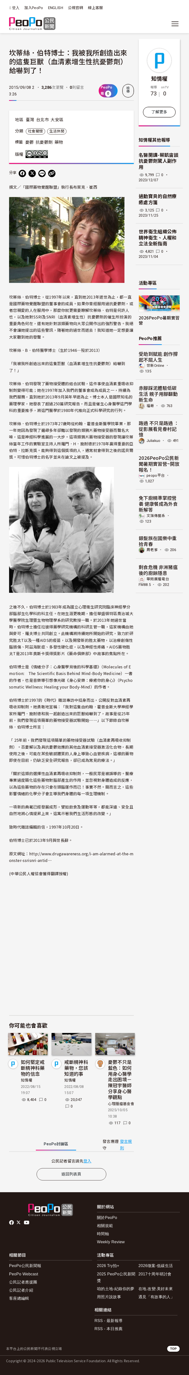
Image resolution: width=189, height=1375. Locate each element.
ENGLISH (55, 8)
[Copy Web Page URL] (51, 173)
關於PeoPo (107, 1218)
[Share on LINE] (42, 173)
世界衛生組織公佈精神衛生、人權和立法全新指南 (158, 238)
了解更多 (159, 112)
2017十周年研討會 (155, 1274)
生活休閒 (56, 131)
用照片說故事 (109, 1297)
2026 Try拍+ (108, 1266)
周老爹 (152, 550)
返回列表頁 (71, 1174)
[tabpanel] (71, 1161)
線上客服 (95, 8)
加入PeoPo (33, 8)
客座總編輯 (19, 1298)
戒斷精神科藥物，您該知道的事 (76, 1067)
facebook (12, 1222)
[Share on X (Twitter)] (32, 173)
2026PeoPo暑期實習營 (159, 320)
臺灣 (30, 119)
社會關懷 (35, 131)
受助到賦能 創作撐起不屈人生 (158, 356)
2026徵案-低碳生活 (155, 1266)
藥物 (58, 142)
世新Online (155, 365)
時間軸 (103, 1234)
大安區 (57, 119)
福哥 (150, 406)
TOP (173, 1348)
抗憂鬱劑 (44, 142)
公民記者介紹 (21, 1290)
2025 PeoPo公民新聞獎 (116, 1277)
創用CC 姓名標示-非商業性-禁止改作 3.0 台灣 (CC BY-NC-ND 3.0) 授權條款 (38, 154)
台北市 (42, 119)
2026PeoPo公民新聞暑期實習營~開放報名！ (159, 463)
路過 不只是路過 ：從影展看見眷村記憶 (159, 429)
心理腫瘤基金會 (121, 1104)
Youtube (27, 1222)
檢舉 (128, 89)
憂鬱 (29, 142)
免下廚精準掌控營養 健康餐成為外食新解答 (158, 503)
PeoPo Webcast (23, 1274)
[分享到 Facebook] (22, 173)
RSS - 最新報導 (108, 1321)
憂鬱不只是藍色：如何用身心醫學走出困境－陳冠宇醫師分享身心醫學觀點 (120, 1079)
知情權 (26, 1080)
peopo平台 (156, 475)
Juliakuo (154, 440)
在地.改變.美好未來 (155, 1289)
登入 (16, 8)
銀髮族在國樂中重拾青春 (158, 541)
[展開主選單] (175, 24)
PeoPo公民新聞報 (25, 1266)
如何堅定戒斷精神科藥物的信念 (33, 1067)
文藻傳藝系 (156, 516)
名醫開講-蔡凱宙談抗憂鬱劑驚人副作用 (158, 161)
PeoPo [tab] (56, 1144)
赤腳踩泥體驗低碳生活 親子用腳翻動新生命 (158, 393)
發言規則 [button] (126, 1144)
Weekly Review (111, 1242)
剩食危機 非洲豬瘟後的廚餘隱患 (158, 570)
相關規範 (105, 1226)
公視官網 (75, 8)
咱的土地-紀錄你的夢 (116, 1289)
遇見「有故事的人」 (156, 1297)
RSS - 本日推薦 (108, 1329)
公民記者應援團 (23, 1282)
